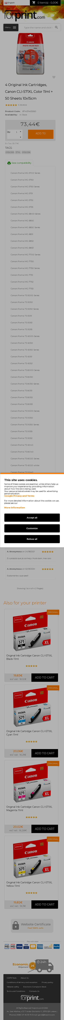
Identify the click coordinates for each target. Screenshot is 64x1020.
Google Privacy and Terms (19, 496)
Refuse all (32, 539)
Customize (32, 528)
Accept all (32, 517)
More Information (14, 507)
